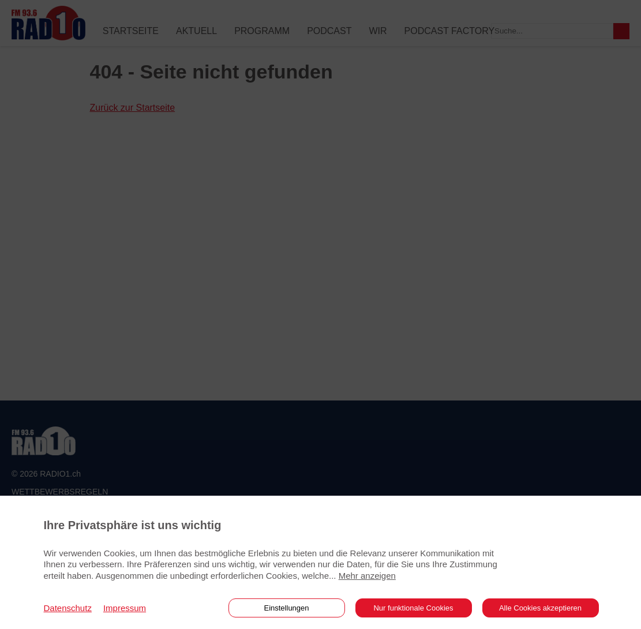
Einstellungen (286, 608)
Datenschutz (68, 608)
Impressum (124, 608)
